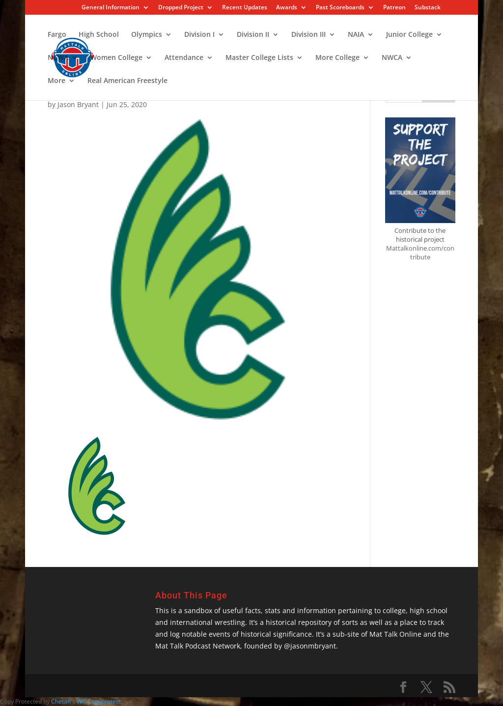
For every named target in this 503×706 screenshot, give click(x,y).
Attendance (184, 58)
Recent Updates (244, 7)
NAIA (356, 35)
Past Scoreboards (340, 7)
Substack (428, 7)
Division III (308, 35)
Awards (286, 7)
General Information (111, 7)
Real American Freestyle (127, 81)
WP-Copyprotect (99, 701)
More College (337, 58)
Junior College (409, 35)
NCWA (58, 58)
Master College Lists (259, 58)
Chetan (61, 701)
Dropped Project (180, 7)
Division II (253, 35)
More (56, 81)
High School (99, 35)
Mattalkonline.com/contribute (420, 252)
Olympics (146, 35)
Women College (116, 58)
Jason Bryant (78, 104)
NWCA (392, 58)
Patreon (394, 7)
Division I (199, 35)
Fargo (57, 35)
